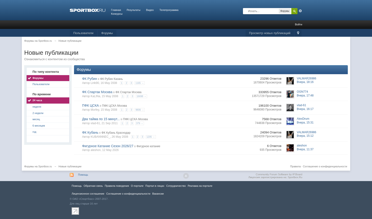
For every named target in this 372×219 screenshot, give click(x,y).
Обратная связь (93, 185)
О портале (137, 185)
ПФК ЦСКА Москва (114, 105)
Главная (116, 10)
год (34, 131)
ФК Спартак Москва (97, 92)
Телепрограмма (168, 10)
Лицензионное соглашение (88, 193)
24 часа (37, 100)
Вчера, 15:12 (305, 135)
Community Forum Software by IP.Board (279, 174)
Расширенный (300, 11)
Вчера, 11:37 (305, 149)
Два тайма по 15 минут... (101, 119)
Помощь (83, 174)
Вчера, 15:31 (305, 122)
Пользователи (83, 33)
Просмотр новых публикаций (269, 33)
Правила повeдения (117, 185)
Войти (298, 24)
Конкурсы (116, 13)
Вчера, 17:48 (305, 95)
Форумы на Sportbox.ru (38, 166)
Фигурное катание (148, 146)
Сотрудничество (176, 185)
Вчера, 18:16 (305, 82)
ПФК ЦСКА (90, 105)
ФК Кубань (90, 132)
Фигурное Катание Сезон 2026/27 (107, 146)
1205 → (151, 137)
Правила (295, 166)
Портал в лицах (154, 185)
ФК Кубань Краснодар (116, 132)
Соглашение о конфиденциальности (325, 166)
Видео (150, 10)
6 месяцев (39, 125)
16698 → (141, 96)
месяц (36, 119)
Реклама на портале (200, 185)
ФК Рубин (89, 79)
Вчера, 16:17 (305, 109)
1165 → (139, 83)
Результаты (133, 10)
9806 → (139, 110)
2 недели (38, 113)
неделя (37, 106)
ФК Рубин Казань (111, 79)
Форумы (107, 33)
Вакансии (158, 193)
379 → (139, 123)
